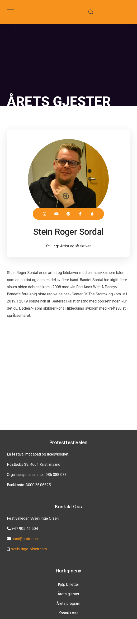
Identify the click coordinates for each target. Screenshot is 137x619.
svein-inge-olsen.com (29, 549)
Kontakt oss (68, 613)
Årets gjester (68, 594)
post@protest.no (25, 539)
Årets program (68, 603)
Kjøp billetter (68, 584)
